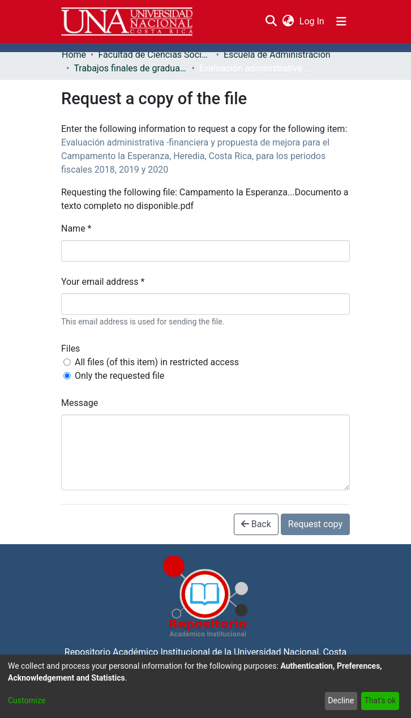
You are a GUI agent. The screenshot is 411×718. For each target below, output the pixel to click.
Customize (26, 700)
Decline (341, 700)
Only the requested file (119, 375)
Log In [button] (312, 21)
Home (74, 54)
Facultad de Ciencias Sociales (154, 54)
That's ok (380, 700)
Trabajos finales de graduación (130, 68)
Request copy (315, 524)
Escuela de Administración (277, 54)
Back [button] (256, 524)
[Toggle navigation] (341, 21)
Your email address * (102, 281)
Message (79, 403)
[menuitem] (288, 21)
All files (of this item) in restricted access (157, 362)
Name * (76, 228)
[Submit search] (271, 21)
